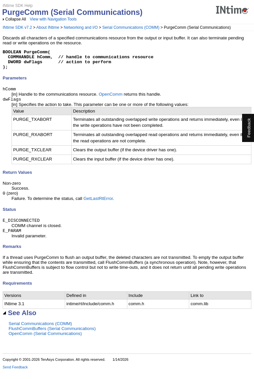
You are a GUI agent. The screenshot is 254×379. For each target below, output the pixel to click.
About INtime (47, 27)
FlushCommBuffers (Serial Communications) (52, 335)
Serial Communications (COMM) (130, 27)
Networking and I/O (81, 27)
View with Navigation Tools (53, 19)
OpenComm (110, 98)
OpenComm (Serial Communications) (45, 340)
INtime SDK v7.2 (17, 27)
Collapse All (15, 19)
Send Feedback (15, 374)
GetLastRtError (98, 204)
